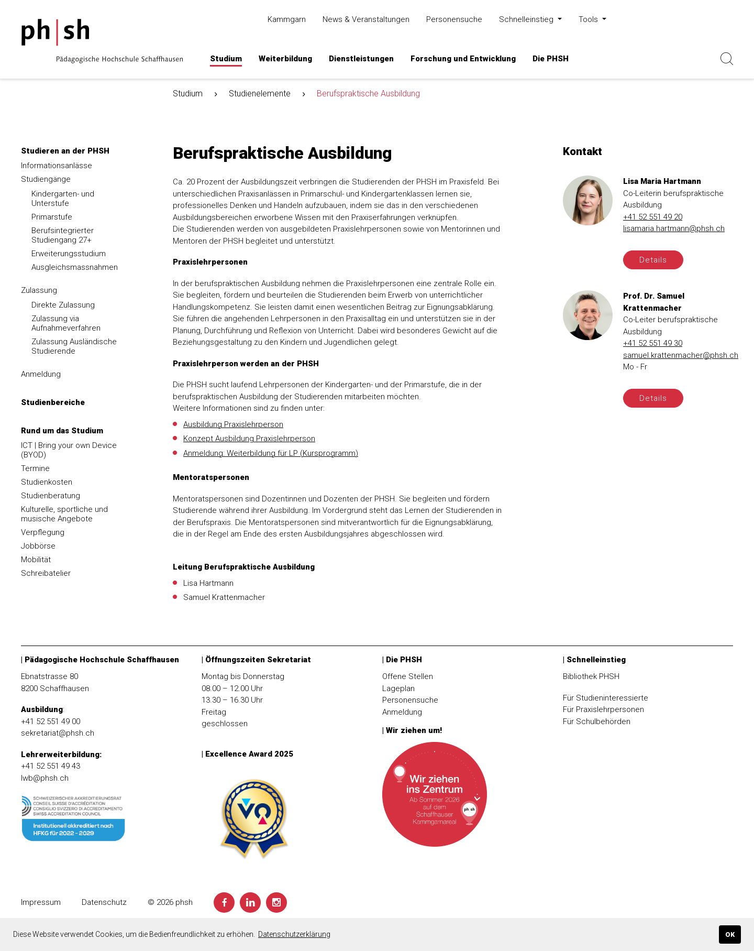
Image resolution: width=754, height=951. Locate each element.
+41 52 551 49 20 (652, 217)
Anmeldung (402, 712)
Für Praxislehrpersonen (603, 709)
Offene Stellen (407, 676)
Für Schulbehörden (596, 721)
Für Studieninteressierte (605, 698)
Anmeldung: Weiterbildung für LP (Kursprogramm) (270, 453)
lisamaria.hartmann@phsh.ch (674, 229)
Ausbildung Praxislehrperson (233, 424)
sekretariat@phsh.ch (57, 733)
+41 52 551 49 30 (652, 343)
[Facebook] (224, 902)
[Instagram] (276, 902)
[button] (226, 59)
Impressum (41, 902)
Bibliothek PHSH (591, 676)
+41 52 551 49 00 (50, 721)
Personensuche (410, 700)
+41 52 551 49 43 (50, 766)
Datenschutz (104, 902)
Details (653, 260)
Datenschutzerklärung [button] (294, 934)
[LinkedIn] (250, 902)
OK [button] (730, 934)
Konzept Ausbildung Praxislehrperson (249, 439)
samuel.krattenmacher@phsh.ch (680, 355)
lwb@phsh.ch (45, 778)
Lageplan (398, 688)
